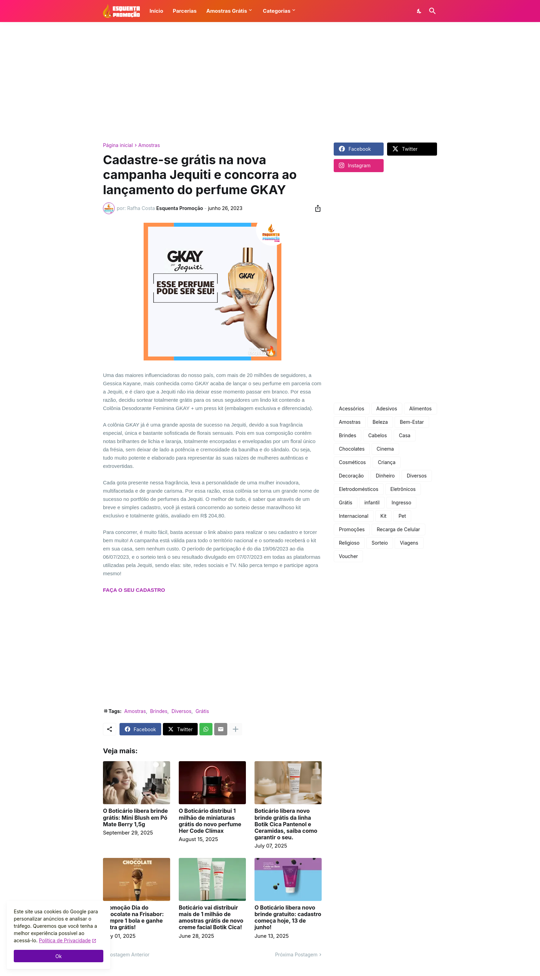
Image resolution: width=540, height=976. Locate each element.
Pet (402, 516)
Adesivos (386, 408)
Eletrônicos (403, 489)
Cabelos (377, 435)
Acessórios (351, 408)
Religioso (349, 543)
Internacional (353, 516)
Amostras (149, 145)
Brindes (158, 711)
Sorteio (380, 543)
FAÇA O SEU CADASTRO (134, 590)
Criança (386, 462)
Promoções (352, 529)
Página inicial (118, 145)
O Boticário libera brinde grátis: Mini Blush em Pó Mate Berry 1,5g (135, 817)
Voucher (348, 556)
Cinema (385, 449)
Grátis (202, 711)
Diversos (181, 711)
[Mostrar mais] (235, 729)
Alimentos (420, 408)
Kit (384, 516)
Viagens (409, 543)
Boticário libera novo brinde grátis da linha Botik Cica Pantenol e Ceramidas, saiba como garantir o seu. (286, 824)
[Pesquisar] (431, 11)
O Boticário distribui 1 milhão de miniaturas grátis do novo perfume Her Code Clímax (210, 821)
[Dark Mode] (419, 11)
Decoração (351, 476)
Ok (58, 956)
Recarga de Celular (398, 529)
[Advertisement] (270, 82)
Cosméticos (352, 462)
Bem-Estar (412, 422)
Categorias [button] (276, 11)
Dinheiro (385, 476)
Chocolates (352, 449)
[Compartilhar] (316, 208)
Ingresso (401, 502)
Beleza (380, 422)
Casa (404, 435)
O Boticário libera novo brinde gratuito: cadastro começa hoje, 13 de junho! (288, 917)
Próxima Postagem (296, 954)
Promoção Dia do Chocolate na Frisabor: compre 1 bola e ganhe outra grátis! (133, 917)
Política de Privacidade (65, 940)
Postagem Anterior (128, 954)
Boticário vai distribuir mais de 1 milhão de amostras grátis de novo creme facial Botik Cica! (211, 917)
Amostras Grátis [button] (226, 11)
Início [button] (156, 11)
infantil (372, 502)
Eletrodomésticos (358, 489)
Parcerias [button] (185, 11)
